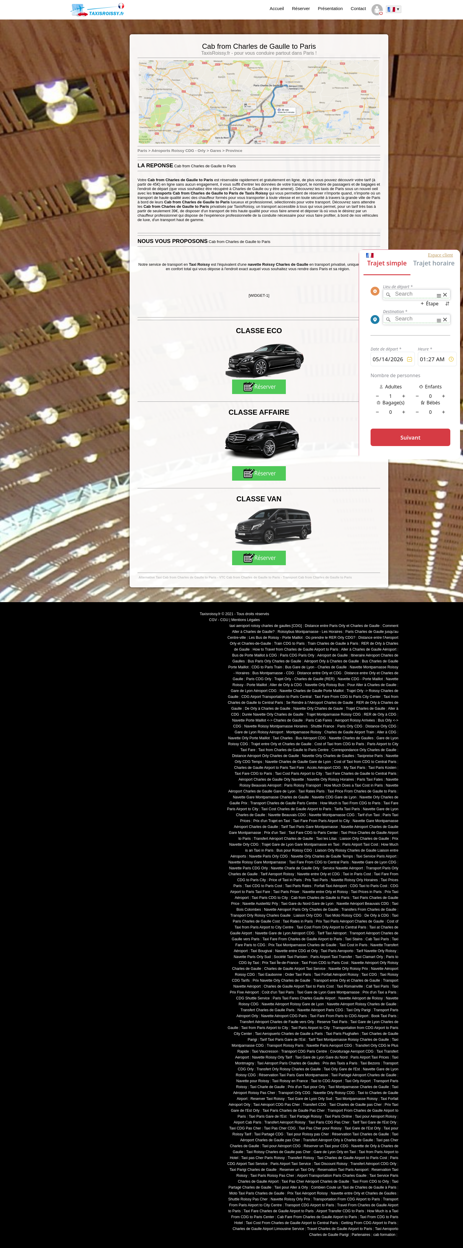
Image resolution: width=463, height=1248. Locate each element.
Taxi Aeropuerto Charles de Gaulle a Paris (289, 1034)
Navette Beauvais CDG (287, 815)
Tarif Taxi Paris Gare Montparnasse (309, 827)
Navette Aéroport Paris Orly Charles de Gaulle (301, 909)
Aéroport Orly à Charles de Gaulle (331, 661)
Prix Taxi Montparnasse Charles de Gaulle (302, 945)
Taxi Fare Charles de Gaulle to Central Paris (361, 774)
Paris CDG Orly (258, 679)
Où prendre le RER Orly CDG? (331, 638)
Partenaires (361, 1235)
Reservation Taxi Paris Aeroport (343, 1170)
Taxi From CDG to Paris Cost (324, 963)
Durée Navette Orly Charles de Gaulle (273, 714)
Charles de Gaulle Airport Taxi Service (295, 969)
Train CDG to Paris (289, 643)
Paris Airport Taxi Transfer (331, 957)
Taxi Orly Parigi (358, 1010)
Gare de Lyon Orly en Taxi (335, 1152)
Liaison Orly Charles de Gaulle (364, 839)
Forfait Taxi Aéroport (330, 886)
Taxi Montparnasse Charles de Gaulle (358, 1087)
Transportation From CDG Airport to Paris (346, 1199)
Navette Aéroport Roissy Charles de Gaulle (361, 1004)
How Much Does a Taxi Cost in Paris (353, 785)
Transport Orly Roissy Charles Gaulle (260, 915)
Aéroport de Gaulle (332, 655)
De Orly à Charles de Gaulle (267, 708)
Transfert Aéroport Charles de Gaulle (283, 839)
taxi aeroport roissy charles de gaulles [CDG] (265, 626)
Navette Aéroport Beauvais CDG (363, 904)
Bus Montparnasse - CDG (273, 673)
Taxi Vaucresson (265, 1051)
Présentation (330, 8)
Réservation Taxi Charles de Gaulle (360, 1134)
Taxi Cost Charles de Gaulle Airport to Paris (296, 809)
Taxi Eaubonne (270, 975)
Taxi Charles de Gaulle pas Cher (355, 1105)
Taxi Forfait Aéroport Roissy (336, 975)
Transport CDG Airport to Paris (309, 1205)
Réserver (301, 8)
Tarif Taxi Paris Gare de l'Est (282, 1040)
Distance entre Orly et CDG (319, 673)
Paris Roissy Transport (302, 785)
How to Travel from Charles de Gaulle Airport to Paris (295, 649)
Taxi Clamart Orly (369, 957)
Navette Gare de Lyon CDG (374, 862)
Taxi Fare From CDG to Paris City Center (347, 697)
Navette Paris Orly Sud (252, 957)
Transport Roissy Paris (285, 1045)
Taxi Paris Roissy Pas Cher (272, 1176)
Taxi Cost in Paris (353, 945)
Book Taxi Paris (384, 1016)
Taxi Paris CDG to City (270, 898)
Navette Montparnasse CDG (332, 815)
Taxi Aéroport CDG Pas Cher (276, 1105)
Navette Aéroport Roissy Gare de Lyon (293, 1004)
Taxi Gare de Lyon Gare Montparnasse (328, 992)
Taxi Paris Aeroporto (337, 951)
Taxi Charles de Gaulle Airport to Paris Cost (352, 1158)
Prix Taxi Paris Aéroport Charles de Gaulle (350, 921)
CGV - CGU (218, 620)
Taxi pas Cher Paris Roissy (263, 1158)
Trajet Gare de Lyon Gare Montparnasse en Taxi (301, 844)
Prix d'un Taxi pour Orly (306, 1087)
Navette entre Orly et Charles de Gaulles (363, 1193)
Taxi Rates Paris (311, 791)
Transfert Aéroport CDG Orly (373, 1164)
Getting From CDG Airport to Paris (368, 1223)
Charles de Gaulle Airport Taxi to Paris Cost (299, 986)
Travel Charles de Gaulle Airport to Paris (339, 1229)
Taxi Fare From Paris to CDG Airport (339, 1016)
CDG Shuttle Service (253, 998)
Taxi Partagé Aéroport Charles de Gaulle (363, 1075)
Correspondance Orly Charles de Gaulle (364, 750)
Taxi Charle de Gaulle (267, 1087)
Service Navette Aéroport (342, 868)
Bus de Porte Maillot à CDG (254, 655)
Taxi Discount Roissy (331, 1164)
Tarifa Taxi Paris (347, 809)
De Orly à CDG (376, 915)
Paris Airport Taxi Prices (369, 1057)
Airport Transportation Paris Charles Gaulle (331, 1176)
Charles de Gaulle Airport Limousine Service (268, 1229)
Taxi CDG (369, 975)
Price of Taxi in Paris (285, 880)
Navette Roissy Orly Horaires (354, 880)
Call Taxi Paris (377, 986)
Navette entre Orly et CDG (318, 874)
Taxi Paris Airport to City (310, 1028)
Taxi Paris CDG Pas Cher (328, 1122)
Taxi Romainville (350, 986)
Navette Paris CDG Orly (248, 868)
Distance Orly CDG (380, 726)
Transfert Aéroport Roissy (285, 1122)
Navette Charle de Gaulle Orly (295, 868)
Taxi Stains (354, 939)
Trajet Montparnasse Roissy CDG (334, 714)
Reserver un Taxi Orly (297, 1170)
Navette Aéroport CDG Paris (284, 1016)
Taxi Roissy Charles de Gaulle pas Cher (278, 1152)
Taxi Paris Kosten (382, 768)
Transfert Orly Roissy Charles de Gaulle (289, 1069)
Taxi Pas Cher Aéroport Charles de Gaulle (315, 1181)
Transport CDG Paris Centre (304, 1051)
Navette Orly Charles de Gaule (318, 708)
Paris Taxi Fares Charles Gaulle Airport (304, 998)
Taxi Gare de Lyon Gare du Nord (321, 1057)
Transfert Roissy (301, 1158)
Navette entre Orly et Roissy (325, 892)
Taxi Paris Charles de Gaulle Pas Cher (294, 1110)
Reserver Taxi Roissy (267, 1099)
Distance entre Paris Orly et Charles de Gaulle (342, 626)
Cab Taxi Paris (377, 939)
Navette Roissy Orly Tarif (272, 1057)
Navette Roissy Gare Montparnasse (257, 862)
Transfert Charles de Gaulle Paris (268, 1010)
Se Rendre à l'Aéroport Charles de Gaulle (319, 703)
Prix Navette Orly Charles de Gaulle (281, 980)
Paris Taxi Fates (370, 779)
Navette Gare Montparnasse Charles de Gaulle (271, 797)
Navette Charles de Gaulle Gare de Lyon (298, 762)
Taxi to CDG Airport (326, 1081)
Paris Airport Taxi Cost (360, 844)
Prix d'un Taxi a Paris (380, 992)
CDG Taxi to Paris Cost (368, 886)
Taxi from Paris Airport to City (264, 1028)
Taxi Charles (283, 738)
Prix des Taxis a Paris (340, 1063)
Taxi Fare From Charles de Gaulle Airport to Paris (302, 939)
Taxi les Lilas (326, 839)
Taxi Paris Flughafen (342, 1034)
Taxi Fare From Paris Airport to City (321, 821)
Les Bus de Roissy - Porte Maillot (276, 638)
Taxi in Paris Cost (357, 874)
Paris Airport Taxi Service (290, 1164)
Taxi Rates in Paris (298, 921)
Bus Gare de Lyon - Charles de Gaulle (316, 667)
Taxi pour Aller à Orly (291, 1187)
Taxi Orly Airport (358, 1081)
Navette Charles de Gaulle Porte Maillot (312, 691)
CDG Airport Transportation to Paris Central (277, 697)
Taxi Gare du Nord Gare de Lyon (307, 904)
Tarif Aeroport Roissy (277, 874)
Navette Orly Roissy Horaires (330, 779)
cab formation (384, 1235)
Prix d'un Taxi (275, 833)
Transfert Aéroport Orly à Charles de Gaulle (338, 1140)
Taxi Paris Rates (298, 886)
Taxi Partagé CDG (268, 1134)
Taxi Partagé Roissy (305, 1116)
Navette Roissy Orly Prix (290, 1199)
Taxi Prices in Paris (366, 892)
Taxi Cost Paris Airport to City (298, 774)
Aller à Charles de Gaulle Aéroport (368, 649)
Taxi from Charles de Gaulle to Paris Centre (293, 750)
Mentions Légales (245, 620)
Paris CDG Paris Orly (297, 655)
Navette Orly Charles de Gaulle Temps (322, 856)
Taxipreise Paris (370, 756)
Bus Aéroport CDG (311, 738)
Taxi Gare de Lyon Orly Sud (310, 1099)
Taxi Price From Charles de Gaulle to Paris (361, 791)
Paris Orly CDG (349, 726)
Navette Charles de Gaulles (351, 738)
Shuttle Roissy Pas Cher (248, 1199)
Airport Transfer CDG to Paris (340, 1211)
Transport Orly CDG (294, 1093)
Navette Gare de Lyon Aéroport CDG (284, 933)
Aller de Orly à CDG (286, 685)
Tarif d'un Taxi (369, 815)
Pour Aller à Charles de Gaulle (371, 685)
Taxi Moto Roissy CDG (343, 915)
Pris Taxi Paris (316, 880)
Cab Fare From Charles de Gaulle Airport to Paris (317, 1217)
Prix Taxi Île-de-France (280, 963)
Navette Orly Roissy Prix (348, 969)
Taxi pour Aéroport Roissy (376, 1116)
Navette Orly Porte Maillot (249, 738)
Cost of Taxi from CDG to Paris (339, 744)
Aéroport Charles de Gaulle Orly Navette (271, 779)
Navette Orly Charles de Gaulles (328, 756)
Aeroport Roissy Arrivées (355, 720)
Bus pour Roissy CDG (294, 850)
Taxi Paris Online (338, 1116)
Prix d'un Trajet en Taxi (271, 821)
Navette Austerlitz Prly (260, 904)
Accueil (277, 8)
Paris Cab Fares (319, 720)
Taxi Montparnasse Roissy (356, 1099)
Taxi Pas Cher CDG (280, 1128)
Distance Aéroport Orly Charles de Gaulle (265, 756)
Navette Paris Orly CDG (268, 856)
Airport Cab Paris (247, 1122)
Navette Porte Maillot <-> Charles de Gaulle (267, 720)
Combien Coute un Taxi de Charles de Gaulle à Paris (353, 1187)
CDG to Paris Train (267, 667)
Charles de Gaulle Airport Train (349, 732)
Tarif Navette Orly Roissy (376, 951)
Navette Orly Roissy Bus (324, 685)
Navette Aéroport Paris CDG (320, 1010)
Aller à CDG (387, 732)
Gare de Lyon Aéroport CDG (253, 691)
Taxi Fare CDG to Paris (253, 774)
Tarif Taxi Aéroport (332, 933)
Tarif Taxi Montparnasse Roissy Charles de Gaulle (348, 1040)
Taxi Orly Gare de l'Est (342, 1069)
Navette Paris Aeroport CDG (329, 1045)
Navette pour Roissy (252, 1081)
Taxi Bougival (261, 951)
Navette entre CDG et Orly (296, 951)
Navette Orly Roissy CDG (334, 1093)
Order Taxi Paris (298, 975)
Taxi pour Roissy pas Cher (307, 1134)
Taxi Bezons (370, 1063)
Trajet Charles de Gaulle (365, 708)
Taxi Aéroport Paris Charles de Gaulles (288, 1063)
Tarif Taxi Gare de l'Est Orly (374, 1122)
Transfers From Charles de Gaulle (368, 909)
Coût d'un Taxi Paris (278, 992)
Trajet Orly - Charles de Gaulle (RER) (304, 679)
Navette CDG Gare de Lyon (334, 797)
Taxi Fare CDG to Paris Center (313, 833)
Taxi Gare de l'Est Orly (363, 1128)
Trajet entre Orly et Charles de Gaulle (281, 744)
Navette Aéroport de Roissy (360, 998)
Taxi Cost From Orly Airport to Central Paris (331, 927)
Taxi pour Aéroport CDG (281, 1146)
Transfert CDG (314, 1105)
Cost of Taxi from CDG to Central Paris (365, 762)
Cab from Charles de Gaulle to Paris (320, 898)
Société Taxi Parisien (290, 957)
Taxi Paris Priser (286, 892)
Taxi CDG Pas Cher (245, 1128)
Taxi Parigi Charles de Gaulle (252, 1170)
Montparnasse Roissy (304, 732)
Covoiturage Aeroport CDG (352, 1051)
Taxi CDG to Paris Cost (263, 886)
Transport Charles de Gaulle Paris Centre (283, 803)
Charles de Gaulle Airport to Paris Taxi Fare (269, 768)
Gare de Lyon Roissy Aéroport (259, 732)
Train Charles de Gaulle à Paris (333, 643)
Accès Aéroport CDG (324, 768)
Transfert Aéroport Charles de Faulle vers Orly (277, 1022)
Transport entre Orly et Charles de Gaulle (346, 980)
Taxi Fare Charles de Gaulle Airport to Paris (279, 1211)
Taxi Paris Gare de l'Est (268, 1116)
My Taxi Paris (354, 768)
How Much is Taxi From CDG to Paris (350, 803)
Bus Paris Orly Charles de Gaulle (274, 661)
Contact (358, 8)
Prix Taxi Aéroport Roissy (307, 1193)
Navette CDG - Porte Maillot (360, 679)
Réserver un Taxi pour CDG (326, 1146)
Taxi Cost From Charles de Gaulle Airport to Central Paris (292, 1223)
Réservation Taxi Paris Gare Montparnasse (293, 1075)
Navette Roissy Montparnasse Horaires (276, 726)
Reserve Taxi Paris (332, 1022)
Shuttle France (322, 726)
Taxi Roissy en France (290, 1081)
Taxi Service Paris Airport (376, 856)
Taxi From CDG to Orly (370, 1181)
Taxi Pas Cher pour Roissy (320, 1128)
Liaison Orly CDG (308, 915)
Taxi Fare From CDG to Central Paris (319, 862)
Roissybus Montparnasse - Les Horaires (310, 632)
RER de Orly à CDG (380, 714)
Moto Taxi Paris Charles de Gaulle (256, 1193)
